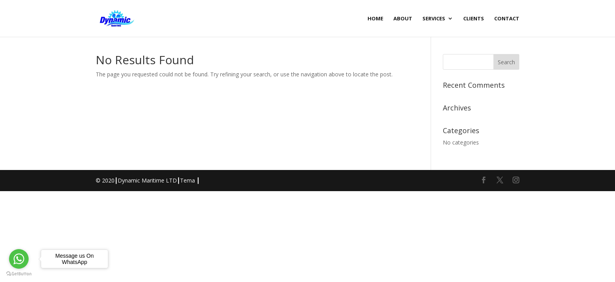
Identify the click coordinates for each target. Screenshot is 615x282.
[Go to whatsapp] (19, 259)
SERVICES (433, 19)
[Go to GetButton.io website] (18, 274)
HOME (375, 19)
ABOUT (402, 19)
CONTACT (506, 19)
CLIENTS (473, 19)
